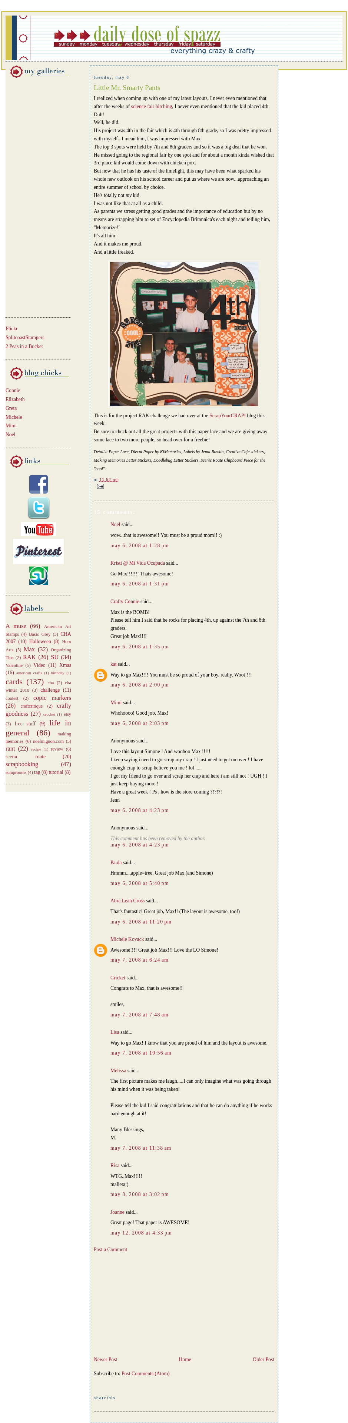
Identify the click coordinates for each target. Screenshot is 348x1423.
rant (10, 748)
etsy (67, 714)
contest (12, 698)
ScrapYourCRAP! (227, 415)
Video (39, 665)
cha (50, 682)
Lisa (114, 1032)
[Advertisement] (28, 196)
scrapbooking (22, 764)
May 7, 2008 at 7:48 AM (139, 1015)
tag (37, 772)
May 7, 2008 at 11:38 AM (141, 1148)
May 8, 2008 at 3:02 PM (139, 1194)
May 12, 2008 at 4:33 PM (141, 1233)
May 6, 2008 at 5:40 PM (139, 883)
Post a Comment (110, 1249)
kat (113, 664)
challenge (50, 690)
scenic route (26, 756)
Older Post (263, 1359)
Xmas (65, 665)
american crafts (29, 673)
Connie (13, 390)
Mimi (11, 425)
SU (55, 657)
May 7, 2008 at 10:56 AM (141, 1053)
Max (29, 649)
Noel (11, 434)
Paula (116, 862)
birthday (57, 673)
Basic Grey (39, 634)
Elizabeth (15, 399)
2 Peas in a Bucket (24, 346)
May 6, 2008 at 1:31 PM (139, 584)
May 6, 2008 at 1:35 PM (139, 646)
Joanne (117, 1212)
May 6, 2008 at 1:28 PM (139, 545)
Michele (14, 417)
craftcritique (31, 706)
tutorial (56, 772)
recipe (36, 749)
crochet (49, 714)
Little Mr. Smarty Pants (127, 87)
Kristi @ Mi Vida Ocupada (137, 563)
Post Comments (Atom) (146, 1373)
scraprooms (16, 772)
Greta (11, 408)
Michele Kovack (127, 939)
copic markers (52, 697)
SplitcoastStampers (25, 337)
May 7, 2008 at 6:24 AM (139, 960)
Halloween (40, 641)
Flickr (12, 328)
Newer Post (105, 1359)
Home (185, 1359)
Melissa (118, 1070)
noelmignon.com (48, 741)
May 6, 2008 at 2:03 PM (139, 723)
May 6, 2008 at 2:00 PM (139, 685)
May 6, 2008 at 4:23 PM (139, 810)
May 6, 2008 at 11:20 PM (141, 922)
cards (14, 681)
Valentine (14, 665)
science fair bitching (151, 106)
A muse (16, 625)
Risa (114, 1165)
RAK (29, 657)
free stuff (25, 723)
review (57, 749)
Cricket (117, 978)
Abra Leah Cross (127, 900)
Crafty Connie (124, 601)
